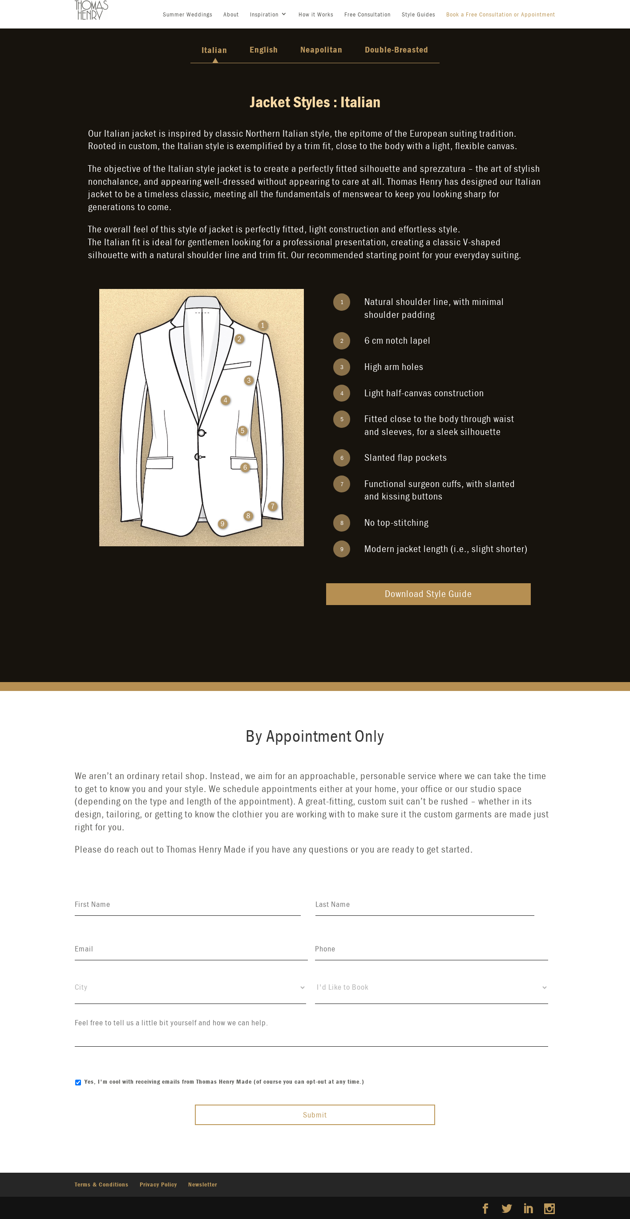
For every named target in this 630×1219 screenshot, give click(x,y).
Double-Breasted (396, 49)
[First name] (188, 904)
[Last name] (424, 904)
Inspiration (264, 14)
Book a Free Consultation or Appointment (500, 14)
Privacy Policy (158, 1184)
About (231, 14)
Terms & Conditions (102, 1184)
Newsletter (202, 1184)
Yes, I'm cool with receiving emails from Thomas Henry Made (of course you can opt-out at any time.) (224, 1081)
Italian (214, 49)
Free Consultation (367, 14)
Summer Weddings (187, 14)
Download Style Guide (428, 594)
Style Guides (418, 14)
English (264, 49)
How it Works (316, 14)
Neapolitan (321, 49)
